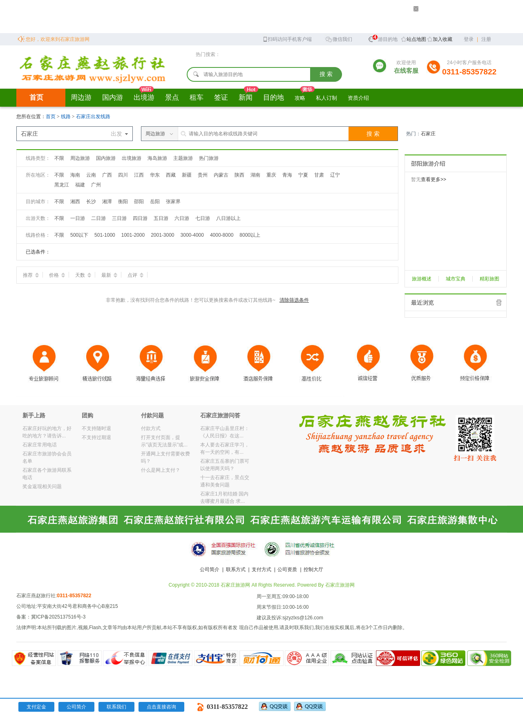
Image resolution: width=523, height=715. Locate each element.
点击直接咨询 (161, 707)
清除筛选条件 (294, 300)
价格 (57, 275)
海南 (75, 175)
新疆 (187, 175)
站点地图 (416, 39)
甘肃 (319, 175)
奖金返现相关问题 (42, 486)
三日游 (119, 218)
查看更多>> (433, 179)
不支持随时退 (96, 428)
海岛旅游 (157, 158)
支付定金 (36, 707)
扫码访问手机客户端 (287, 39)
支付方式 (261, 569)
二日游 (98, 218)
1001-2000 (133, 235)
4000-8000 (221, 235)
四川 (123, 175)
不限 (59, 158)
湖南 (255, 175)
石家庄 (428, 134)
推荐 (31, 275)
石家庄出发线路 (93, 116)
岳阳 (155, 201)
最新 (109, 275)
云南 (91, 175)
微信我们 (338, 39)
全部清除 (499, 302)
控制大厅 (313, 569)
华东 (155, 175)
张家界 (173, 201)
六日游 (181, 218)
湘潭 (107, 201)
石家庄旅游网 (340, 585)
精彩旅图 (489, 279)
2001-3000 (162, 235)
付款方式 (151, 428)
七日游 (202, 218)
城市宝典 (455, 279)
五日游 (161, 218)
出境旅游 (131, 158)
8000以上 (249, 235)
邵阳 (139, 201)
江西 (139, 175)
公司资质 (287, 569)
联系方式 (236, 569)
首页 (36, 97)
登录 (469, 39)
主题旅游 (183, 158)
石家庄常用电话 (39, 445)
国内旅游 (106, 158)
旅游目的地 (383, 38)
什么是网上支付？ (160, 470)
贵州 (203, 175)
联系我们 (116, 707)
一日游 (77, 218)
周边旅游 (80, 158)
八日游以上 (228, 218)
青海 (287, 175)
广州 (96, 185)
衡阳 (123, 201)
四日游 (140, 218)
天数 (83, 275)
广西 (107, 175)
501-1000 (104, 235)
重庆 (271, 175)
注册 (486, 39)
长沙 (91, 201)
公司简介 (209, 569)
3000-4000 (192, 235)
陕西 (239, 175)
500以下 (79, 235)
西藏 (171, 175)
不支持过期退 (96, 437)
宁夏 (303, 175)
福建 (80, 185)
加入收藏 (442, 39)
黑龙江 (61, 185)
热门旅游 (209, 158)
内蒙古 (221, 175)
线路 (66, 116)
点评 (135, 275)
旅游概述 (421, 279)
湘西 (75, 201)
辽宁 (335, 175)
